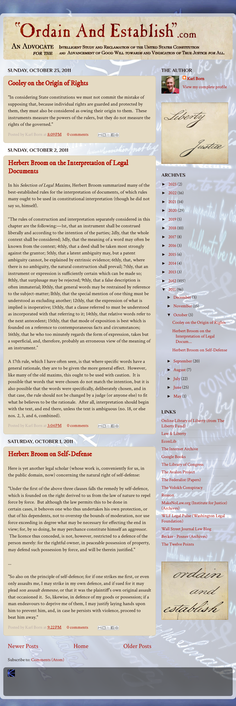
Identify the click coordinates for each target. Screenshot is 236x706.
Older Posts (137, 646)
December (182, 297)
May (177, 396)
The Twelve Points (177, 544)
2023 (172, 184)
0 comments (77, 134)
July (177, 379)
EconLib (168, 441)
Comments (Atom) (47, 660)
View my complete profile (205, 87)
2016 (172, 245)
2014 (172, 263)
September (183, 361)
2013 (172, 272)
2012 (172, 281)
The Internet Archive (179, 449)
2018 (172, 228)
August (180, 370)
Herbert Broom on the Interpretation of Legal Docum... (193, 336)
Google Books (173, 457)
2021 (172, 202)
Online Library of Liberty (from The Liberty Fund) (192, 423)
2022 (172, 193)
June (177, 387)
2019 (172, 219)
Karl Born (195, 79)
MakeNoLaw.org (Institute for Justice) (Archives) (194, 505)
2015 (172, 254)
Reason (167, 495)
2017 (172, 237)
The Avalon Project (178, 472)
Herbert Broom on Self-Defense (50, 454)
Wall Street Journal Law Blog (186, 529)
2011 (172, 289)
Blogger (127, 688)
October (180, 315)
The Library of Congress (182, 464)
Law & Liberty (173, 433)
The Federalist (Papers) (181, 480)
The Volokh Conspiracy (182, 487)
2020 (173, 210)
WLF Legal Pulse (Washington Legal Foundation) (193, 518)
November (183, 306)
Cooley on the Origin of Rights (48, 83)
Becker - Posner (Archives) (184, 536)
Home (80, 646)
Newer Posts (23, 646)
